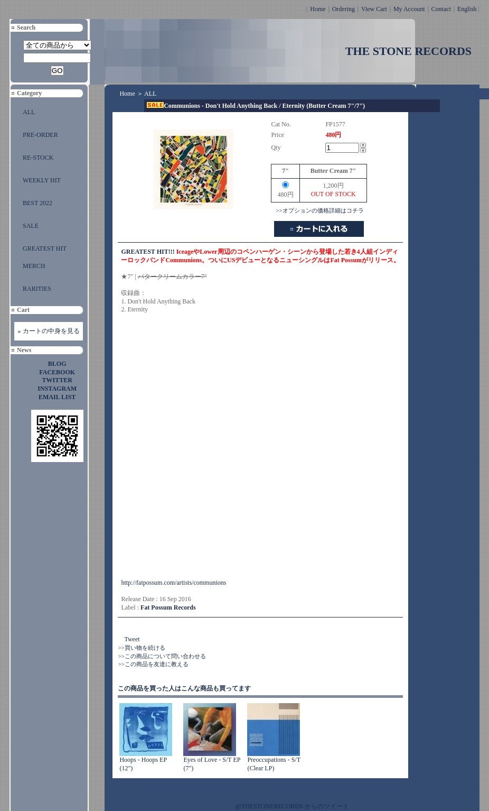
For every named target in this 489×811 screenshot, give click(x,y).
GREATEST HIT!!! (147, 251)
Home (317, 9)
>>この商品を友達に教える (153, 664)
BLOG (57, 363)
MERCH (34, 266)
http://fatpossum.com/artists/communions (173, 582)
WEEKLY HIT (42, 180)
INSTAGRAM (57, 388)
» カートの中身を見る (49, 331)
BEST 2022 (37, 203)
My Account (409, 9)
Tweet (131, 639)
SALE (31, 225)
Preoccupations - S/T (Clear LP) (273, 764)
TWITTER (57, 380)
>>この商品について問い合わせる (161, 656)
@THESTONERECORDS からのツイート (292, 806)
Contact (441, 9)
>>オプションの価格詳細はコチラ (319, 210)
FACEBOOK (57, 372)
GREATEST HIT (45, 248)
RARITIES (37, 288)
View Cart (374, 9)
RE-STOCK (38, 157)
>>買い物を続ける (141, 647)
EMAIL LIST (57, 397)
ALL (29, 112)
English (467, 9)
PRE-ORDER (40, 135)
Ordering (343, 9)
